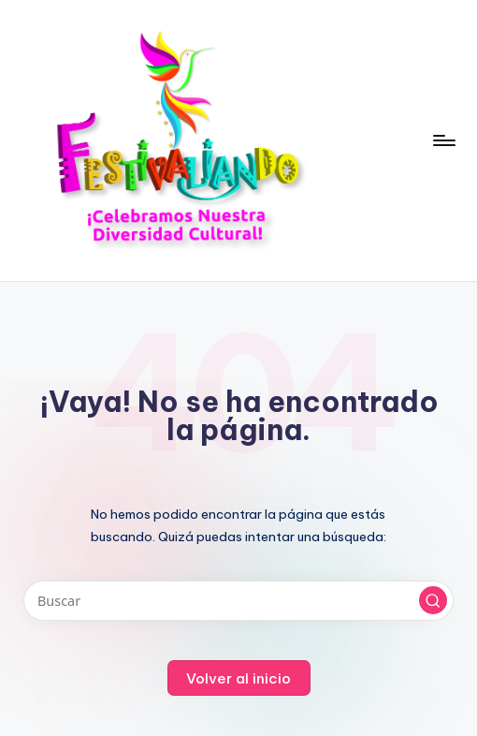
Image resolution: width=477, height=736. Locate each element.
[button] (433, 600)
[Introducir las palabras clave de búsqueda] (238, 601)
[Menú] (443, 140)
